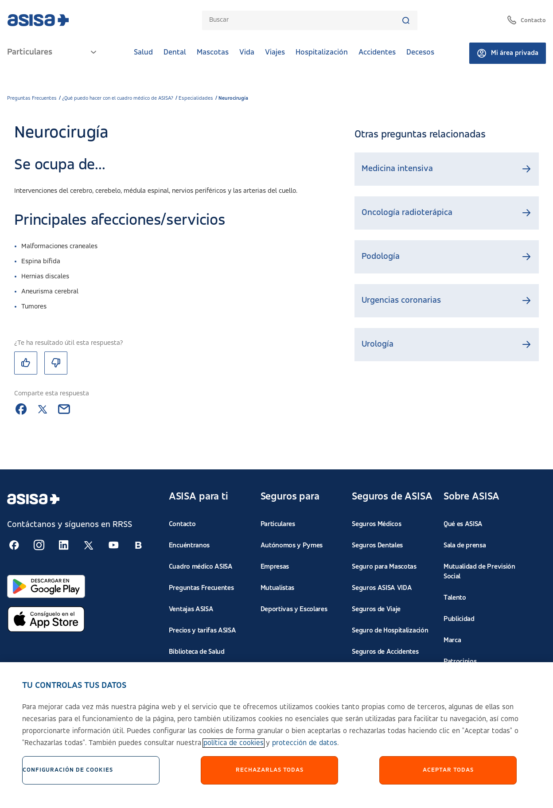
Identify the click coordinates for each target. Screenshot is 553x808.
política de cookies (233, 749)
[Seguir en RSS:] (14, 545)
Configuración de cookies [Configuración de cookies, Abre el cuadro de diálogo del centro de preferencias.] (68, 776)
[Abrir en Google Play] (46, 586)
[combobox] (305, 20)
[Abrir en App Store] (46, 619)
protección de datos (304, 749)
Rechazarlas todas (270, 776)
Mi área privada (507, 53)
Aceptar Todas (448, 776)
